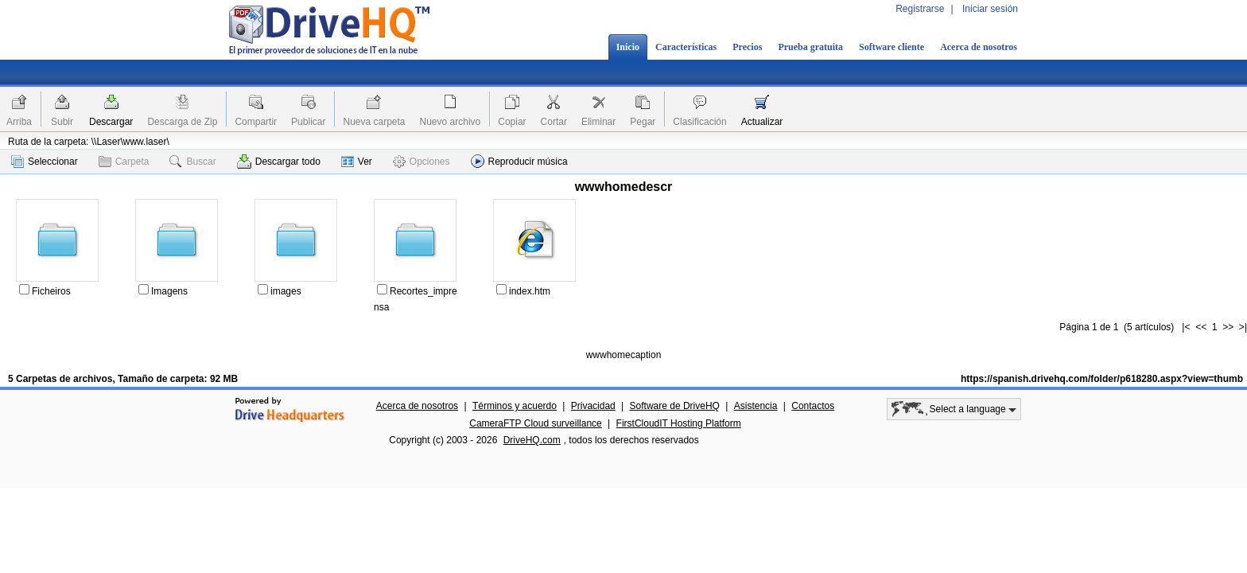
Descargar (111, 121)
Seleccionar (44, 161)
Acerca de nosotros (978, 47)
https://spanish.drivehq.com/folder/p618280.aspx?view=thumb (1102, 378)
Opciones (421, 161)
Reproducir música (519, 161)
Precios (747, 47)
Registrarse (919, 8)
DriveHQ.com (532, 440)
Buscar (192, 161)
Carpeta (124, 161)
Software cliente (891, 47)
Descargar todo (278, 161)
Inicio (627, 47)
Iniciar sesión (990, 8)
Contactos (812, 405)
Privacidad (593, 405)
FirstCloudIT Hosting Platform (678, 423)
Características (686, 47)
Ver (356, 161)
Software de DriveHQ (675, 405)
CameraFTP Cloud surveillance (535, 423)
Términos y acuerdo (514, 405)
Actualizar (762, 121)
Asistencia (756, 405)
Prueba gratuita (810, 47)
